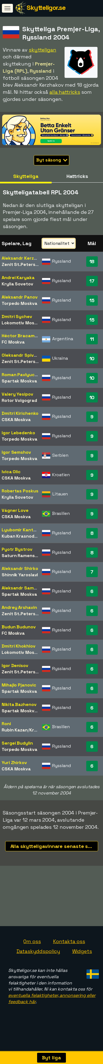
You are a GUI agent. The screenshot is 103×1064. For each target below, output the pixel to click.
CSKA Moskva (16, 419)
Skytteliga (25, 176)
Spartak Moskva (19, 381)
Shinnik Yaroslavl (20, 575)
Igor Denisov (15, 665)
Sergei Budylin (17, 743)
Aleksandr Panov (20, 297)
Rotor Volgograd (19, 400)
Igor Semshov (16, 452)
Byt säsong (51, 160)
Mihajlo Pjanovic (19, 685)
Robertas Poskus (20, 491)
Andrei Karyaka (18, 277)
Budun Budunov (19, 627)
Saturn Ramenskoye (23, 555)
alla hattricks (64, 92)
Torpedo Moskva (19, 303)
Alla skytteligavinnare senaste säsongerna (54, 846)
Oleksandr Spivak (20, 355)
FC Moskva (13, 342)
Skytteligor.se (46, 7)
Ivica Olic (11, 472)
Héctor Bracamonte (23, 336)
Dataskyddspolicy (38, 958)
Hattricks (77, 176)
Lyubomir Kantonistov (25, 530)
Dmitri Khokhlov (18, 646)
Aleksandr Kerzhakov (24, 258)
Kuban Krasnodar (20, 536)
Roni (6, 724)
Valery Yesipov (17, 394)
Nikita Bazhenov (19, 704)
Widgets (82, 958)
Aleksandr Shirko (20, 568)
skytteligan (42, 50)
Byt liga (51, 1057)
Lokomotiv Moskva (22, 323)
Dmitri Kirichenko (20, 413)
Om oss (32, 949)
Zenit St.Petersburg (23, 264)
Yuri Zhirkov (14, 762)
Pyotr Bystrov (17, 549)
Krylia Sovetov (17, 284)
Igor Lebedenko (18, 433)
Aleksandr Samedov (23, 588)
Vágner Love (15, 510)
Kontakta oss (69, 949)
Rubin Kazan (15, 730)
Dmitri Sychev (17, 316)
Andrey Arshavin (19, 607)
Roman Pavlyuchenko (25, 375)
